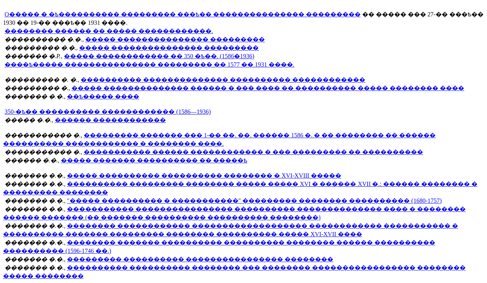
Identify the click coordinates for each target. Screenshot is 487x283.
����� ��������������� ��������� (175, 39)
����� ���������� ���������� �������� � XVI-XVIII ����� (204, 175)
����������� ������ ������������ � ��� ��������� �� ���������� (253, 152)
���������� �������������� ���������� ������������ (223, 79)
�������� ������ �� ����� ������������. (109, 31)
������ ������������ (110, 120)
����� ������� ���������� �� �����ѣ (154, 160)
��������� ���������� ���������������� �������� (200, 259)
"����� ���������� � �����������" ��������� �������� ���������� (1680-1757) (254, 200)
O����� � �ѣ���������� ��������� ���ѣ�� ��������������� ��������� (183, 14)
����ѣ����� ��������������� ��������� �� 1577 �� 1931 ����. (149, 64)
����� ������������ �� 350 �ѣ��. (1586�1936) (159, 56)
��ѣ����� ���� (103, 96)
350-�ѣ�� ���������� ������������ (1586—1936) (108, 111)
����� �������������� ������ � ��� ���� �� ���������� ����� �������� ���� (268, 88)
